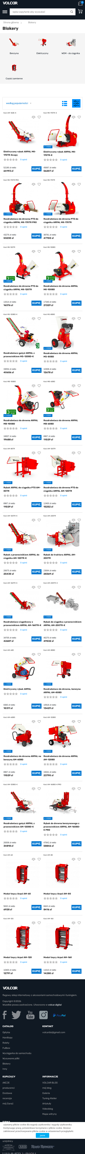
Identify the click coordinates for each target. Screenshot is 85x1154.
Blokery (7, 1063)
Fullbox (6, 1048)
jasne (42, 1135)
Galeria (46, 1093)
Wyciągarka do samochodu (17, 1053)
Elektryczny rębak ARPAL (17, 689)
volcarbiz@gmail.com (53, 1032)
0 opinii (23, 159)
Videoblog (47, 1108)
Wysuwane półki (11, 1058)
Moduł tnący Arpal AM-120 (18, 957)
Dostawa (7, 1093)
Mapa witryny (49, 1114)
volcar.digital (55, 1004)
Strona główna (11, 22)
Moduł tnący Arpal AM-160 (58, 957)
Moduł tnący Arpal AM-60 (17, 893)
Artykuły (46, 1103)
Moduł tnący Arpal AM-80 (57, 893)
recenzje (7, 1098)
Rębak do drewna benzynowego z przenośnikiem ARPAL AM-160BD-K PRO (62, 826)
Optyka (6, 1032)
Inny (5, 1068)
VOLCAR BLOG (50, 1082)
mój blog (46, 1088)
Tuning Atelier (49, 1098)
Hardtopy (8, 1037)
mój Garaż (8, 1103)
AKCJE (6, 1082)
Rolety (6, 1042)
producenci (9, 1088)
